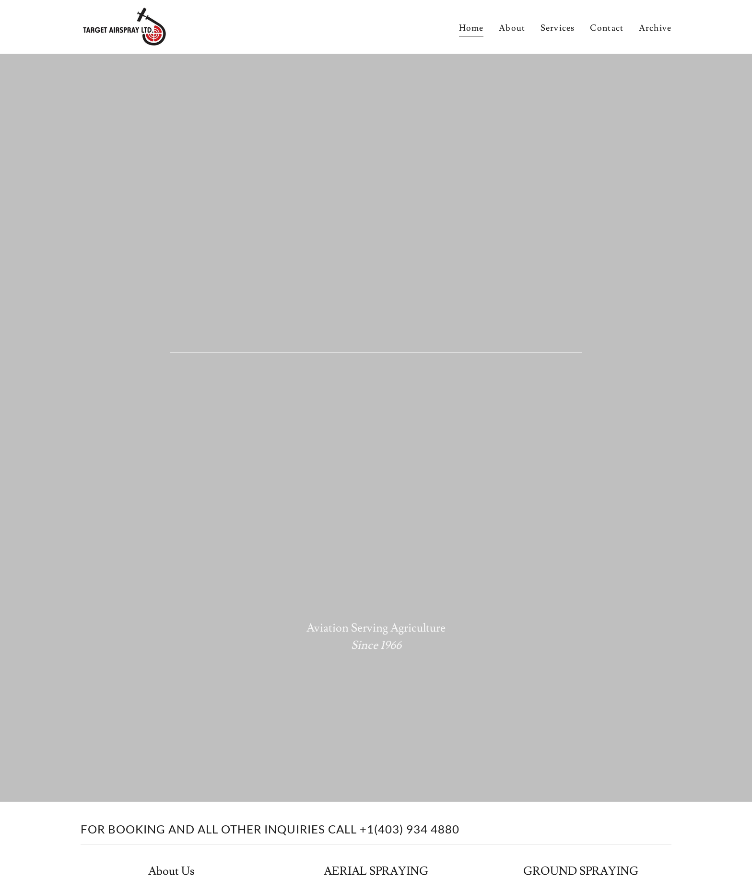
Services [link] (557, 28)
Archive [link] (655, 28)
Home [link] (471, 28)
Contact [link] (606, 28)
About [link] (512, 28)
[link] (124, 24)
